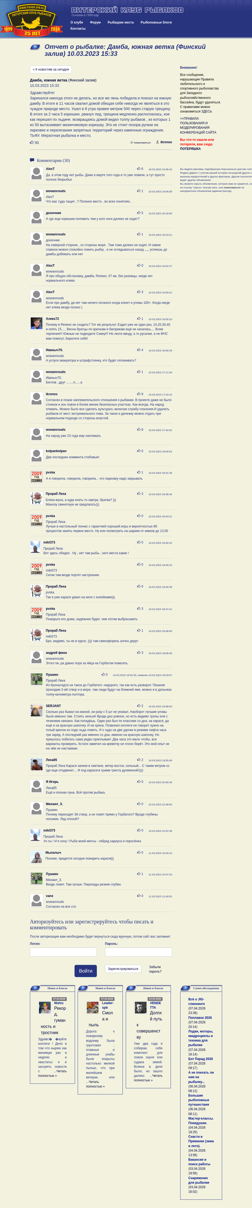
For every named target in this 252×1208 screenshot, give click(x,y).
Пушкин (52, 675)
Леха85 (51, 760)
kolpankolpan (56, 451)
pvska (50, 472)
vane (49, 896)
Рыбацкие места (121, 22)
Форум (95, 22)
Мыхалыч (53, 852)
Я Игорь (52, 782)
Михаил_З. (54, 804)
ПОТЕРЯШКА (190, 149)
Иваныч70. (54, 350)
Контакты (78, 28)
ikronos (164, 142)
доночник (53, 213)
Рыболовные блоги (156, 22)
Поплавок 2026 (200, 1018)
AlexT (50, 169)
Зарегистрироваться (123, 969)
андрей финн (56, 653)
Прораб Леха (56, 494)
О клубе (76, 22)
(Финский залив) (63, 80)
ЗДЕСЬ (206, 111)
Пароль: (111, 944)
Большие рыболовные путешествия (198, 1100)
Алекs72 (52, 319)
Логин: (35, 944)
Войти (85, 971)
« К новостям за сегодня (51, 69)
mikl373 (49, 542)
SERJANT (53, 706)
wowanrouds (55, 191)
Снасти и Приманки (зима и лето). (201, 1141)
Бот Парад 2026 (200, 1059)
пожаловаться (140, 142)
